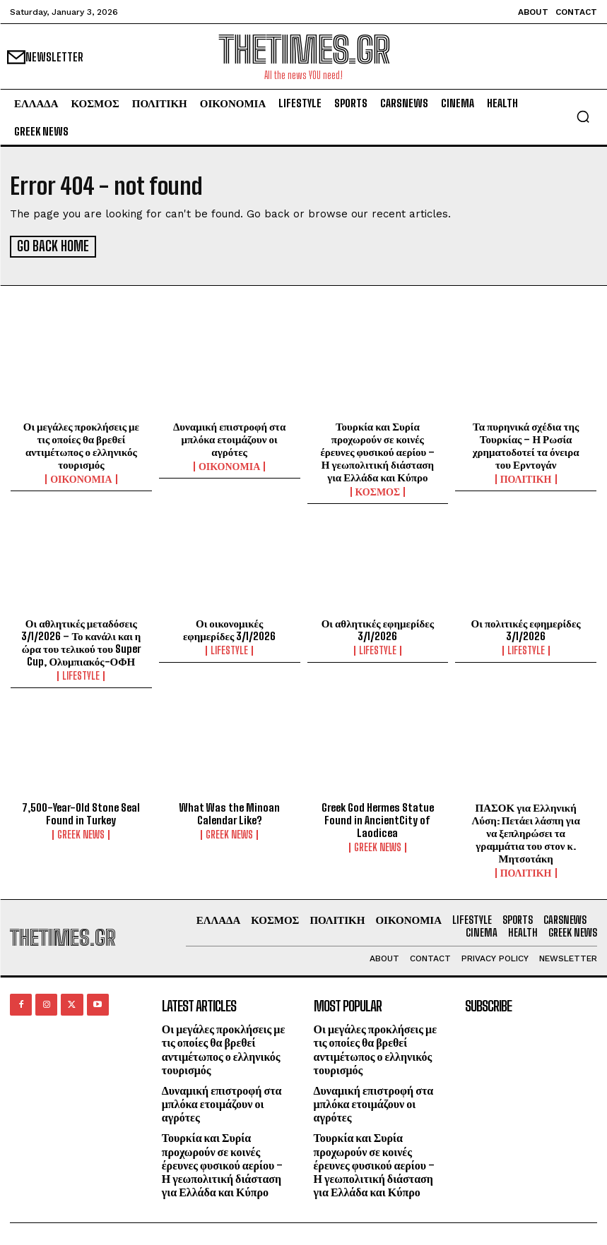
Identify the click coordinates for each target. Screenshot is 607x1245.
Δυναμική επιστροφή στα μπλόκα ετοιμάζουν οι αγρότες (229, 438)
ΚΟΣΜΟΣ (378, 490)
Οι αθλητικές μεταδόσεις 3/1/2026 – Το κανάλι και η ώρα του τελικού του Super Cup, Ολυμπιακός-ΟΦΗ (81, 640)
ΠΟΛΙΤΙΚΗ (526, 478)
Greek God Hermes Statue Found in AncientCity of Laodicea (378, 818)
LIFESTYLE (81, 675)
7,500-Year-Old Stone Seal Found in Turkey (81, 811)
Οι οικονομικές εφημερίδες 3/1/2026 (229, 628)
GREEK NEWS (81, 833)
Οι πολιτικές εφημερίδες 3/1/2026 (526, 628)
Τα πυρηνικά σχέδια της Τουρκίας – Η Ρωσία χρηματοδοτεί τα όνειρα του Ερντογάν (526, 444)
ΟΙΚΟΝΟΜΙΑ (81, 478)
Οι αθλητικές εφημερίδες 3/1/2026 (378, 628)
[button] (583, 116)
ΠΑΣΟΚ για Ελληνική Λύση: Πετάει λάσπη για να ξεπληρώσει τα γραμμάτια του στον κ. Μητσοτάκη (525, 830)
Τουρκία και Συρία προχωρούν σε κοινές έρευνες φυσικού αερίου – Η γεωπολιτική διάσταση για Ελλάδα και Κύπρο (377, 450)
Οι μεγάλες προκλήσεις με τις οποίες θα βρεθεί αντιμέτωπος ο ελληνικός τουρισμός (81, 444)
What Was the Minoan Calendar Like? (229, 811)
